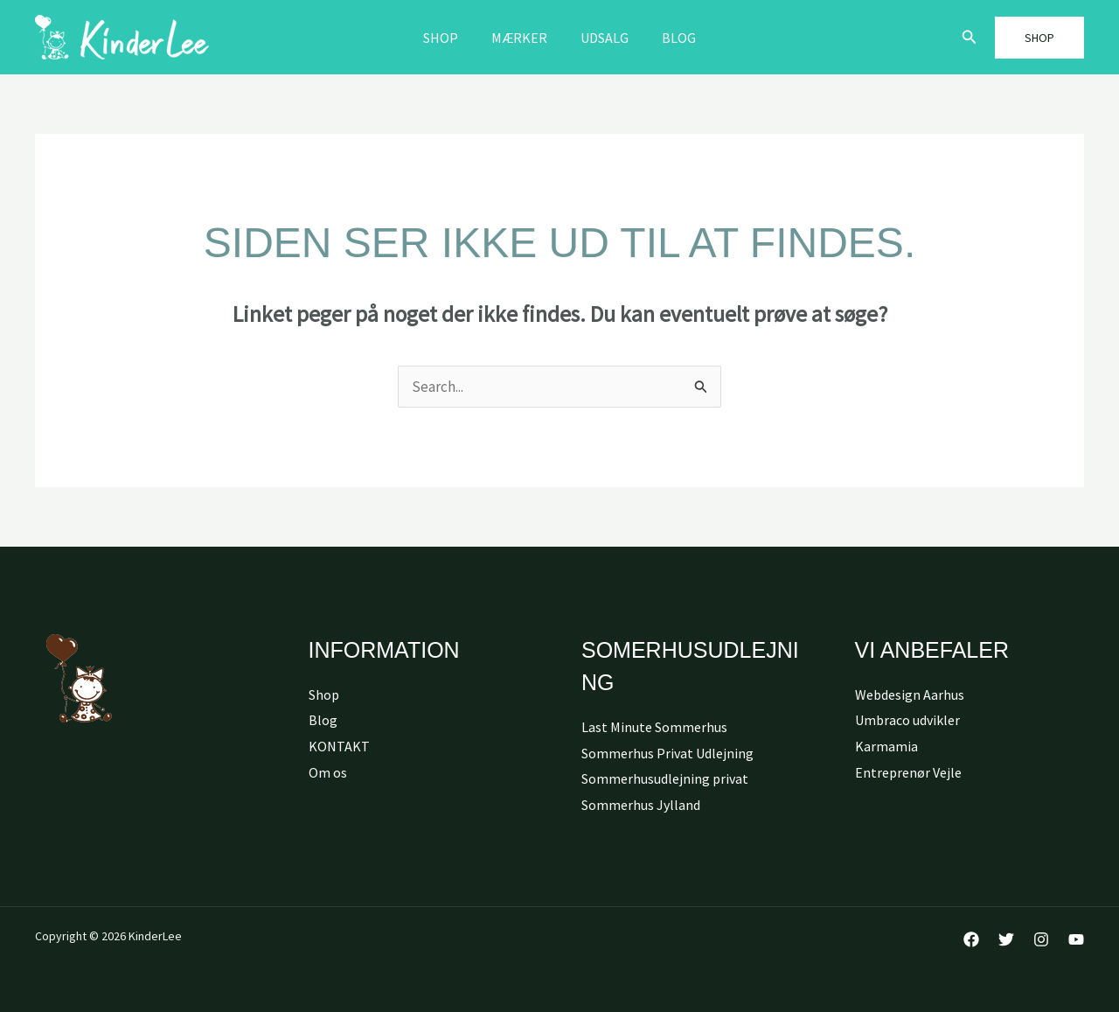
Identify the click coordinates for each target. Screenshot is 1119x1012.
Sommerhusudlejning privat (664, 778)
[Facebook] (971, 939)
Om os (328, 772)
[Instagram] (1041, 939)
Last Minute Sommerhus (654, 727)
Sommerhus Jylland (640, 804)
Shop (448, 37)
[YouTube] (1076, 939)
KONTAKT (339, 746)
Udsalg (602, 37)
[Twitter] (1006, 939)
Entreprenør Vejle (908, 772)
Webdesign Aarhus (909, 694)
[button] (969, 37)
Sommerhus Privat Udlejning (667, 753)
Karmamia (886, 746)
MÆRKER (522, 37)
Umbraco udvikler (907, 720)
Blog (671, 37)
